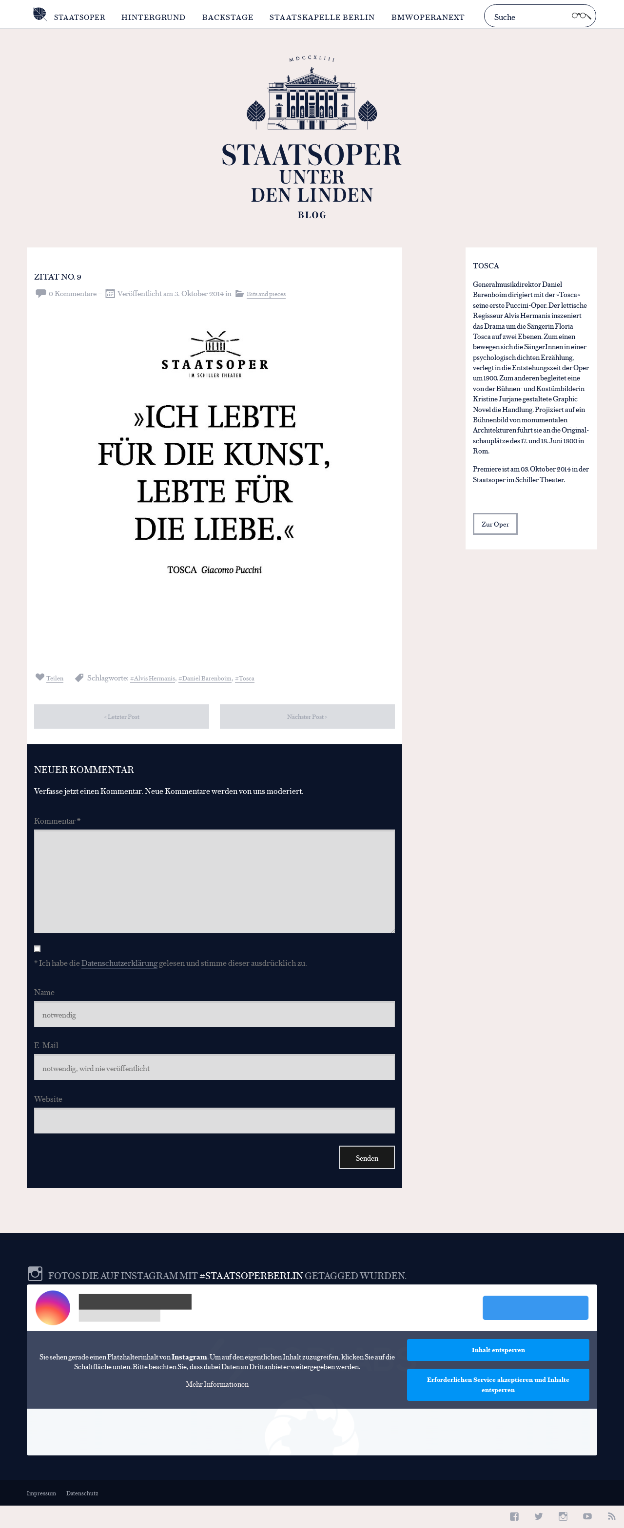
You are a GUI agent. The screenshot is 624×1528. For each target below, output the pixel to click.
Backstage (232, 16)
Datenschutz (83, 1515)
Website (48, 1115)
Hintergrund (158, 16)
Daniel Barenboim (226, 677)
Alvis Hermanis (164, 677)
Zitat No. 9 (69, 273)
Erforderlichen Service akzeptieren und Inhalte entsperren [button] (498, 1407)
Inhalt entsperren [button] (498, 1372)
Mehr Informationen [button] (217, 1406)
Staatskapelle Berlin (326, 16)
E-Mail (46, 1059)
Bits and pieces (270, 293)
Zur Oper (496, 525)
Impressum (42, 1515)
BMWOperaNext (432, 16)
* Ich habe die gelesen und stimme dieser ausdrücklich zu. (170, 974)
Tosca (272, 677)
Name (44, 1003)
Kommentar (57, 822)
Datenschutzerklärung (119, 974)
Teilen (58, 677)
